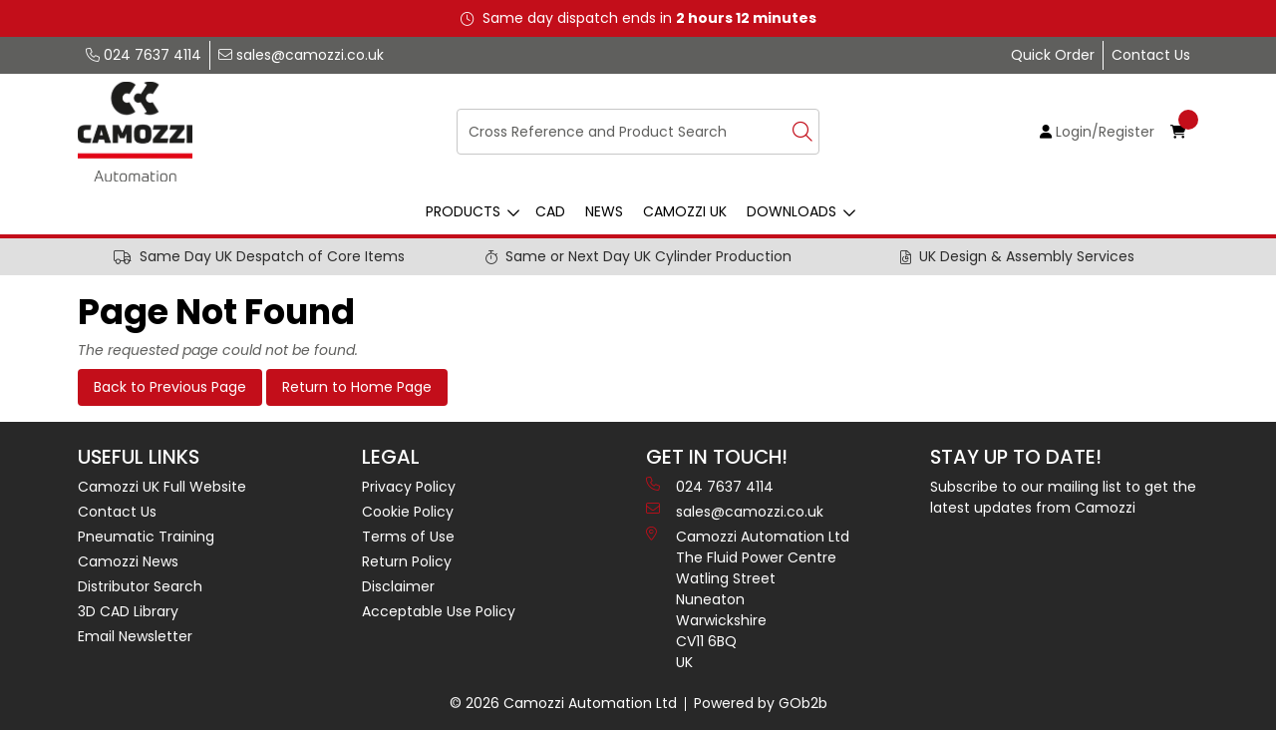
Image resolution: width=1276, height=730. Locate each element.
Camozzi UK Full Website (162, 487)
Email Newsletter (135, 636)
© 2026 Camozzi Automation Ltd (563, 703)
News (604, 211)
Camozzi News (128, 561)
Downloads (791, 211)
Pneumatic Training (146, 537)
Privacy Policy (409, 487)
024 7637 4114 (143, 55)
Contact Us (1151, 55)
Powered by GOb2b (760, 703)
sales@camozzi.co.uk (301, 55)
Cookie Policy (408, 512)
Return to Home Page (357, 387)
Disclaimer (398, 586)
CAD (550, 211)
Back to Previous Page (170, 387)
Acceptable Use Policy (438, 611)
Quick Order (1053, 55)
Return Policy (407, 561)
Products (463, 211)
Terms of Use (408, 537)
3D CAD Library (128, 611)
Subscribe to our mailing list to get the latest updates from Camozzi (1063, 497)
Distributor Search (140, 586)
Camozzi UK (685, 211)
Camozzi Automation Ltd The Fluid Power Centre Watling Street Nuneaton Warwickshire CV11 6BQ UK (747, 599)
